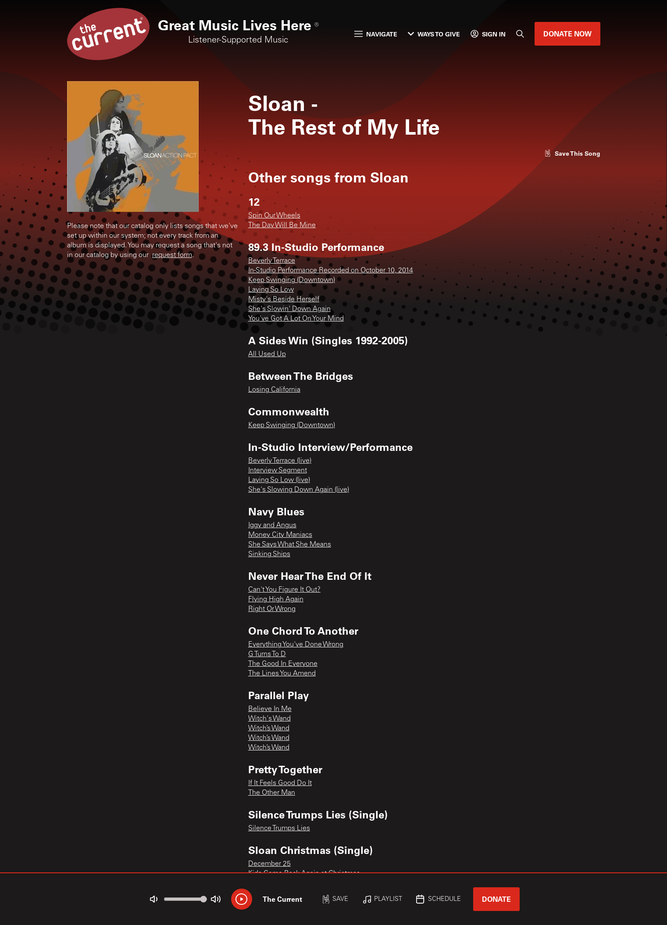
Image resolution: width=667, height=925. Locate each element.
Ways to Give (434, 34)
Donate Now (567, 33)
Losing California (274, 389)
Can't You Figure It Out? (284, 589)
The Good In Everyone (282, 664)
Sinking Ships (269, 554)
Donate (496, 899)
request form (172, 255)
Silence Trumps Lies (279, 828)
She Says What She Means (289, 544)
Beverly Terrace (271, 260)
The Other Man (271, 792)
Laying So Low (271, 289)
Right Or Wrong (272, 609)
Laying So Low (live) (279, 480)
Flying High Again (275, 599)
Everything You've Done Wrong (295, 644)
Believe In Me (270, 709)
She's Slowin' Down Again (289, 309)
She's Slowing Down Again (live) (298, 489)
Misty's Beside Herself (283, 299)
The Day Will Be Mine (282, 225)
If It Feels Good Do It (280, 783)
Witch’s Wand (268, 728)
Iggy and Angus (272, 525)
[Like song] (572, 153)
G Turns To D (267, 654)
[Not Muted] (153, 899)
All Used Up (267, 354)
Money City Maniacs (280, 535)
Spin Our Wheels (274, 215)
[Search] (520, 33)
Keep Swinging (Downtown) (291, 280)
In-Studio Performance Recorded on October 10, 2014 (330, 270)
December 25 (269, 864)
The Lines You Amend (282, 673)
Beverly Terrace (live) (279, 460)
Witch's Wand (269, 718)
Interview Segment (277, 470)
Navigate (375, 34)
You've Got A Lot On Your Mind (296, 318)
